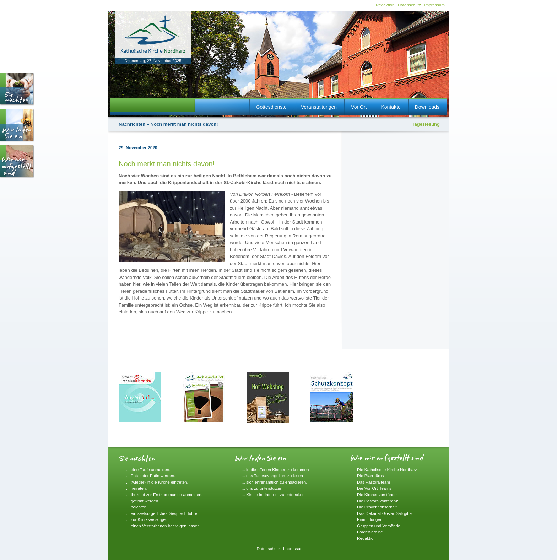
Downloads (427, 107)
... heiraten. (136, 488)
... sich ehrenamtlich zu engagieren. (274, 482)
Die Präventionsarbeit (377, 507)
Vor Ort (359, 107)
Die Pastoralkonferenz (377, 501)
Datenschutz (409, 4)
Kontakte (390, 107)
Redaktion (385, 4)
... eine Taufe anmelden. (148, 469)
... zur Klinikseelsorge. (146, 519)
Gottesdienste (271, 107)
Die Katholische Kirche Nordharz (387, 469)
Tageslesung (426, 124)
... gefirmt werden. (142, 501)
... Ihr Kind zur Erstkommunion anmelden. (164, 494)
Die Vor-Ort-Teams (374, 488)
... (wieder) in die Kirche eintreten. (157, 482)
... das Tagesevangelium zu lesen (272, 475)
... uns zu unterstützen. (262, 488)
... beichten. (136, 507)
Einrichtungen (369, 519)
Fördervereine (370, 531)
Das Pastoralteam (373, 482)
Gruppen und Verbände (378, 525)
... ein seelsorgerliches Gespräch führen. (163, 513)
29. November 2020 (138, 147)
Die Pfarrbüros (370, 475)
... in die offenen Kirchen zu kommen (275, 469)
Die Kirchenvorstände (377, 494)
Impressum (434, 4)
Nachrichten (132, 124)
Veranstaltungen (319, 107)
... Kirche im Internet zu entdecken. (274, 494)
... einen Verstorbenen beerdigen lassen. (163, 525)
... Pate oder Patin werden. (150, 475)
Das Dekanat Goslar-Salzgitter (385, 513)
